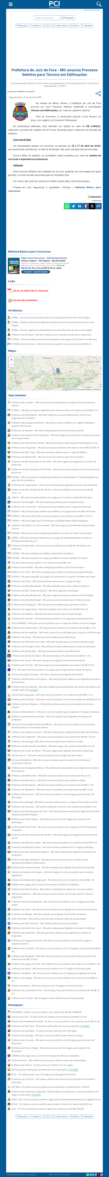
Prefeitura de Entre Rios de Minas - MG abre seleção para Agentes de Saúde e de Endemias (51, 718)
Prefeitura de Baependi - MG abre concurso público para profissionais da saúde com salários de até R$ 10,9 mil (53, 958)
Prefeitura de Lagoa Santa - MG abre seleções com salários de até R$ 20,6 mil (49, 609)
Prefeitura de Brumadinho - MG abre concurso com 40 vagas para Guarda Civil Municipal (56, 632)
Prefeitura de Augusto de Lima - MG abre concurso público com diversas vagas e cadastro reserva (51, 942)
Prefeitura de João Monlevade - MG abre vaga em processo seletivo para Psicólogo (52, 595)
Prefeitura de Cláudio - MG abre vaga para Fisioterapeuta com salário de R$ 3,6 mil (52, 665)
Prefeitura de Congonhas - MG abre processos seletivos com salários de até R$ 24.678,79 (55, 447)
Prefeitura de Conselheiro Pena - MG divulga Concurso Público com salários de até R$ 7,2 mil (55, 992)
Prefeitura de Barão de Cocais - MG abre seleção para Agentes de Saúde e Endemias (53, 928)
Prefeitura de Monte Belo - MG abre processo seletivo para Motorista (45, 651)
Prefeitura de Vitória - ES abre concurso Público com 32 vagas (42, 1065)
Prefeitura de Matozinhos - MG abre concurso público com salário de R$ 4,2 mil (50, 775)
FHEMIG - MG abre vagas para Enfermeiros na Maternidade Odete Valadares (49, 520)
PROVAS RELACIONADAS (25, 300)
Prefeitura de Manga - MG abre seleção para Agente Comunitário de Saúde (48, 914)
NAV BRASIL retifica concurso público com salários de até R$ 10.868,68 (46, 1012)
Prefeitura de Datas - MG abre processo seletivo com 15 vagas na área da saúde (51, 968)
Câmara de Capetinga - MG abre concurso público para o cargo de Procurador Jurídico (54, 802)
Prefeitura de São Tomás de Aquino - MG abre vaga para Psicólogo (44, 590)
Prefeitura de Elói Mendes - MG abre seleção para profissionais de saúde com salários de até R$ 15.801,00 (55, 688)
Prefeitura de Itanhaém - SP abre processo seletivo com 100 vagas (44, 1030)
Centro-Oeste (59, 25)
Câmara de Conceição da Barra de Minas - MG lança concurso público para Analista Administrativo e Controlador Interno (53, 726)
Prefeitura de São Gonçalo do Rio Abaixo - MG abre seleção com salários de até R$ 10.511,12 (52, 491)
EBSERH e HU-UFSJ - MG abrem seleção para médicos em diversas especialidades (52, 572)
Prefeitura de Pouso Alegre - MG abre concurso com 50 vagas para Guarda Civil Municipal (50, 821)
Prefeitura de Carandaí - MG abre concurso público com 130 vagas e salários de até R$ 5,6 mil (56, 950)
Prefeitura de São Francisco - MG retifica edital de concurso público (44, 923)
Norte (74, 25)
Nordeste (86, 25)
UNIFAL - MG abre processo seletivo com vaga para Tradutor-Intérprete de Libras (52, 497)
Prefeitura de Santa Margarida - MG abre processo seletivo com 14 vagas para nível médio (53, 903)
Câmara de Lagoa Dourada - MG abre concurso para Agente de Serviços (47, 674)
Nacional (21, 26)
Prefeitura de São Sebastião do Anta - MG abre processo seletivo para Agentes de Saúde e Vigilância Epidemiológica (55, 813)
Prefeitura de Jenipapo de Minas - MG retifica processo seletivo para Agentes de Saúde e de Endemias (55, 769)
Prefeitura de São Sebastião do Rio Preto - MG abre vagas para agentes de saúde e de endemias (53, 463)
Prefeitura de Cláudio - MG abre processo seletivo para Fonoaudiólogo (46, 613)
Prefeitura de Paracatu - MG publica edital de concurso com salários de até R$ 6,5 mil (54, 806)
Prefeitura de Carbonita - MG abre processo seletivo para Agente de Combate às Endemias (51, 934)
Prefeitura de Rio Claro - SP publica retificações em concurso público (50, 1026)
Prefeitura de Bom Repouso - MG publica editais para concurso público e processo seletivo (52, 706)
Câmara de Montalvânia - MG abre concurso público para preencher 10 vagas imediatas (55, 711)
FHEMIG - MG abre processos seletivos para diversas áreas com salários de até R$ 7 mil (54, 410)
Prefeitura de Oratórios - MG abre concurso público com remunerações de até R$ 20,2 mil (56, 699)
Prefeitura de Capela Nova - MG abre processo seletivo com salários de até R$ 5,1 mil (53, 627)
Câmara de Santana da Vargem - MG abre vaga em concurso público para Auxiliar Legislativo (52, 874)
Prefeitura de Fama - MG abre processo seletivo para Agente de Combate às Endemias (54, 909)
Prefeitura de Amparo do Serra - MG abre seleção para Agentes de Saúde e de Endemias (55, 732)
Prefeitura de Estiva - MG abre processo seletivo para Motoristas (43, 637)
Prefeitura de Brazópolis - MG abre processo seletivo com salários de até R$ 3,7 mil (52, 784)
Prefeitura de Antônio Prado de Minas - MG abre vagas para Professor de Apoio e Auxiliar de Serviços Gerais (56, 437)
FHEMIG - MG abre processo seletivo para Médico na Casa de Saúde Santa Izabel (51, 533)
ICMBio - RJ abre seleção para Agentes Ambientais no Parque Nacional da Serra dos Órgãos (52, 324)
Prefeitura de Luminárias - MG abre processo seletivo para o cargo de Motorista (51, 506)
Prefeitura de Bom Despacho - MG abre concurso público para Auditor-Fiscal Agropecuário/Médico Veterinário (49, 861)
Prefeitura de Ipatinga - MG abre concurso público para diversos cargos (47, 741)
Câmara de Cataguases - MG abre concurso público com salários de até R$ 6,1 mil (52, 694)
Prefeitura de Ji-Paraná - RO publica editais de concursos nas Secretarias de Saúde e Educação (53, 1081)
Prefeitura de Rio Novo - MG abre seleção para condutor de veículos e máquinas (51, 334)
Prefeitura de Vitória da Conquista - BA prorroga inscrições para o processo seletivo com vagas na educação (55, 1093)
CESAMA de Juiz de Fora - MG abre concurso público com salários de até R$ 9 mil (51, 343)
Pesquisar (68, 17)
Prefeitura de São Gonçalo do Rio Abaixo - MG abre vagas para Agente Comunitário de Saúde (54, 836)
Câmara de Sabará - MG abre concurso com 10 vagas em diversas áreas (47, 985)
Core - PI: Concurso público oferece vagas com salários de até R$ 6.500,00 (47, 1108)
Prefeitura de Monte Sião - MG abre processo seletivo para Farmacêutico (47, 456)
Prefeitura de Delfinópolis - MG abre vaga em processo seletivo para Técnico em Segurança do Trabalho (51, 416)
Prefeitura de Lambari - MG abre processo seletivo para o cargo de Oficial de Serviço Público (53, 404)
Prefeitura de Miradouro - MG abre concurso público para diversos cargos (48, 780)
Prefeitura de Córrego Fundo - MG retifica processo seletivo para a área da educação (53, 646)
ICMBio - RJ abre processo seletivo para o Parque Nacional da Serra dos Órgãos (50, 317)
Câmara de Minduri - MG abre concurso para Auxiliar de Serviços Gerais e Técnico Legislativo (52, 895)
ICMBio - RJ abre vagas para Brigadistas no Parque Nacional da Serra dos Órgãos (51, 330)
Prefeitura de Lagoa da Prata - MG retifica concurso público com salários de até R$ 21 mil (55, 963)
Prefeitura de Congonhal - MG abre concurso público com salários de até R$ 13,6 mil (53, 736)
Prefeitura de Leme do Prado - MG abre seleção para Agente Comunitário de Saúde (52, 867)
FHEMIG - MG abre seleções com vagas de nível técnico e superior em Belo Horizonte (53, 576)
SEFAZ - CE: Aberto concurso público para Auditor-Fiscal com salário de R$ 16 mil (51, 1104)
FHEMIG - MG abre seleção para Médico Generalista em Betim (42, 553)
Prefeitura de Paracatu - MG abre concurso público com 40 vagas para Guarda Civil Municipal (53, 796)
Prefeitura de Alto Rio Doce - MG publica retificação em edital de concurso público (52, 889)
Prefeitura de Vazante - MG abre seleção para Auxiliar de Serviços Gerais (47, 430)
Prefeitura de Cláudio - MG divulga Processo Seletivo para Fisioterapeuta (47, 998)
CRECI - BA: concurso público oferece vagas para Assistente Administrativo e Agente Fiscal (55, 1099)
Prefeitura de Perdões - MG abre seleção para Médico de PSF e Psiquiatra (47, 567)
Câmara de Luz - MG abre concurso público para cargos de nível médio (46, 755)
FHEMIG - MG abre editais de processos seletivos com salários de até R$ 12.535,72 (52, 516)
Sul (46, 25)
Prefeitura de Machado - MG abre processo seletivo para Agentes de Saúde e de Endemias (51, 547)
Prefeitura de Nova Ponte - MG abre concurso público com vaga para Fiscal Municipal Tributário (54, 828)
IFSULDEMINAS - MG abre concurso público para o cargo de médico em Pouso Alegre (53, 623)
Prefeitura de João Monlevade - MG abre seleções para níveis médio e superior (50, 585)
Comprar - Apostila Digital (35, 272)
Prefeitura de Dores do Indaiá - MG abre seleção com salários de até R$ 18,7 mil (51, 655)
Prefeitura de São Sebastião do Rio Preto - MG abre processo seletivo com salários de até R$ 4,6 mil (55, 471)
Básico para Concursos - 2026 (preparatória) (44, 258)
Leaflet (73, 390)
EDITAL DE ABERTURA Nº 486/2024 (30, 291)
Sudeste (34, 25)
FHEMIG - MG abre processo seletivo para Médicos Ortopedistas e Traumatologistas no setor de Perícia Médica (55, 479)
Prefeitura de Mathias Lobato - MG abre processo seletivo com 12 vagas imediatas (52, 847)
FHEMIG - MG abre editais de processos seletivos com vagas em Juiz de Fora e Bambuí (54, 339)
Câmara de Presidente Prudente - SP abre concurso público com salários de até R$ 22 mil (55, 1021)
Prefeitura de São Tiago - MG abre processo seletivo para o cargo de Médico (49, 452)
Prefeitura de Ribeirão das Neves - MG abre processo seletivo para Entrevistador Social (54, 442)
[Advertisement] (34, 47)
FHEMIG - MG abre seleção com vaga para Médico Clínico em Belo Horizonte (49, 558)
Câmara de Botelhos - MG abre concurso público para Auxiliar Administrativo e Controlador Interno (50, 762)
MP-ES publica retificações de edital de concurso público (44, 1069)
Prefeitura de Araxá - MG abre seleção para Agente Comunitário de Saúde (48, 660)
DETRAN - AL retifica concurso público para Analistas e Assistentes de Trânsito (50, 1086)
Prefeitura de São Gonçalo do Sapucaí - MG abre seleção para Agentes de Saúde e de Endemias (53, 853)
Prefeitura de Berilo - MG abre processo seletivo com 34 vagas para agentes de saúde (53, 973)
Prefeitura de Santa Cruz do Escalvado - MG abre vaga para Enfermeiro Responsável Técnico (53, 527)
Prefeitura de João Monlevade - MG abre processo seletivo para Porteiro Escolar (51, 599)
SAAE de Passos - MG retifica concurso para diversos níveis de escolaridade (48, 918)
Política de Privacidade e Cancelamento (21, 1175)
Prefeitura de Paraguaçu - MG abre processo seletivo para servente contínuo (49, 604)
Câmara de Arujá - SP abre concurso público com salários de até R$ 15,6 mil (49, 1016)
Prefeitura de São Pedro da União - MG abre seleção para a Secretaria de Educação (52, 641)
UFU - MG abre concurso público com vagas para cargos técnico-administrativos (51, 669)
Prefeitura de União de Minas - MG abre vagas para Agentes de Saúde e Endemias (52, 750)
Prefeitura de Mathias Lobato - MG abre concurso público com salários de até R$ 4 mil (54, 842)
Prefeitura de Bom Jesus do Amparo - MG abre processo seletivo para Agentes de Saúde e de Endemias (55, 681)
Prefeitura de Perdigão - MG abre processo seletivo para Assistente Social (47, 502)
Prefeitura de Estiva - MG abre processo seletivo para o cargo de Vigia (46, 581)
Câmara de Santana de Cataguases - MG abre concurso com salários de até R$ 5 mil (53, 879)
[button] (10, 4)
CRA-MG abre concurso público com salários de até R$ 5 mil (41, 562)
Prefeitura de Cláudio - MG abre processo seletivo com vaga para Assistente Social (52, 618)
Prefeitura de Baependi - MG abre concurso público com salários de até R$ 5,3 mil (52, 789)
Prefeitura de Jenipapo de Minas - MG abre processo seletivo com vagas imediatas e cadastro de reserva (53, 424)
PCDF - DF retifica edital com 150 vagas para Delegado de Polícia (43, 1074)
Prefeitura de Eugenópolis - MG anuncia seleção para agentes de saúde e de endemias (54, 484)
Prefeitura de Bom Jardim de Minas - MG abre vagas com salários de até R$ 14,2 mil (53, 746)
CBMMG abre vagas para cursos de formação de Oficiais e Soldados (45, 884)
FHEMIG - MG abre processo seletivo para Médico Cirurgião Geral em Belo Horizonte (53, 511)
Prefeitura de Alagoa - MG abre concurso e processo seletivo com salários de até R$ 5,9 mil (54, 979)
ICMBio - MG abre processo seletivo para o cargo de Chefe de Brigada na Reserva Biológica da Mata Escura (51, 539)
